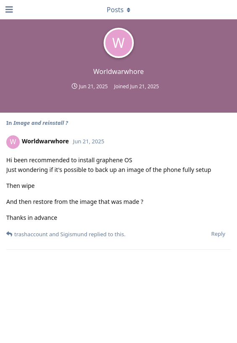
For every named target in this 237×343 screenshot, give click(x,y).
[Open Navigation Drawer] (8, 9)
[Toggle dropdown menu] (119, 9)
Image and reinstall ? (40, 123)
